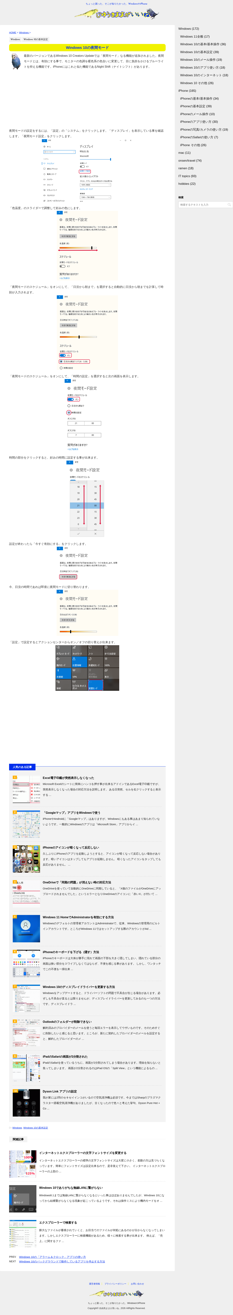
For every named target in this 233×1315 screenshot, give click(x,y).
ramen (182, 168)
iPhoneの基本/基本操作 (196, 98)
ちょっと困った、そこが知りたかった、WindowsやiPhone (116, 1303)
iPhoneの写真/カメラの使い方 (201, 129)
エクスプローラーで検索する (58, 1222)
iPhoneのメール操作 (194, 114)
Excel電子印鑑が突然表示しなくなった (68, 777)
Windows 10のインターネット (201, 75)
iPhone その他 (190, 145)
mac (181, 153)
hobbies (183, 184)
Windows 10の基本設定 (35, 1127)
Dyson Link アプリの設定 (60, 1091)
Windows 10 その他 (193, 83)
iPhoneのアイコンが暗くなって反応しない (71, 847)
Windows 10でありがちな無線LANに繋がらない (71, 1187)
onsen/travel (186, 160)
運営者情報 (94, 1284)
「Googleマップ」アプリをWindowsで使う (71, 812)
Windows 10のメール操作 (198, 59)
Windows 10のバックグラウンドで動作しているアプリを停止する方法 (62, 1261)
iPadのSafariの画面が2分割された (65, 1056)
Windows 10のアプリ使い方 (199, 67)
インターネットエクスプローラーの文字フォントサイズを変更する (83, 1152)
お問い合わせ (137, 1284)
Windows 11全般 (191, 36)
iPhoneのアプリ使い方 (196, 121)
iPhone (183, 90)
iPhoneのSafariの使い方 (196, 137)
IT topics (184, 176)
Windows (17, 1127)
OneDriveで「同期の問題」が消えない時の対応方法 (77, 882)
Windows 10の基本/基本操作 (200, 44)
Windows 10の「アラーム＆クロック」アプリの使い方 (52, 1256)
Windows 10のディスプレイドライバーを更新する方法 (79, 986)
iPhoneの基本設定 (192, 106)
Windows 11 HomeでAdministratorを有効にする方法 (78, 917)
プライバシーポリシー (115, 1284)
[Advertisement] (87, 98)
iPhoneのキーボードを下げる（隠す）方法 (71, 952)
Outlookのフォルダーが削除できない (67, 1021)
